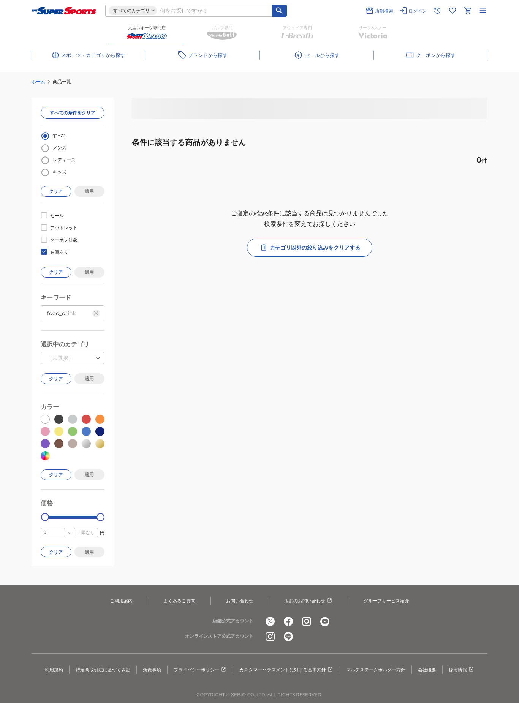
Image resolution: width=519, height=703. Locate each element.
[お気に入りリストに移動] (452, 10)
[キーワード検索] (279, 11)
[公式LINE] (288, 636)
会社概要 (427, 670)
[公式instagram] (306, 621)
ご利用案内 (121, 600)
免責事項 (152, 670)
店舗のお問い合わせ (308, 601)
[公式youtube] (324, 621)
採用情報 (462, 670)
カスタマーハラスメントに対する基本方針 (286, 670)
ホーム (38, 81)
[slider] (45, 517)
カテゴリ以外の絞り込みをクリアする (309, 247)
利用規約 (54, 670)
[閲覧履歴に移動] (437, 11)
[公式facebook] (288, 621)
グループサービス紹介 (386, 600)
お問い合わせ (239, 600)
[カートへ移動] (467, 10)
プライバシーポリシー (200, 670)
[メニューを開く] (482, 11)
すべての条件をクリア (72, 112)
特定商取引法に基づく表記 (103, 670)
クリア (56, 191)
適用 (89, 191)
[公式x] (270, 621)
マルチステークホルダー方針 (375, 670)
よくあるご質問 (179, 600)
